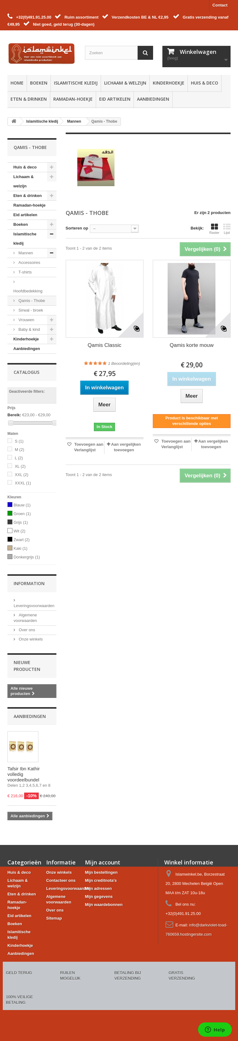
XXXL (23, 483)
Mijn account (102, 862)
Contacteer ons (61, 880)
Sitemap (54, 918)
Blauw (22, 505)
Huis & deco (204, 83)
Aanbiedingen (153, 99)
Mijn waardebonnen (103, 904)
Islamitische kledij (76, 83)
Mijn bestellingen (101, 872)
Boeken (38, 83)
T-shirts (24, 272)
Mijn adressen (98, 888)
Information (29, 583)
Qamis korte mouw (192, 345)
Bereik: (14, 415)
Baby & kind (28, 329)
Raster (214, 228)
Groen (22, 513)
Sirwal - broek (30, 310)
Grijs (21, 522)
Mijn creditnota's (101, 880)
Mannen (25, 253)
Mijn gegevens (99, 896)
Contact (220, 5)
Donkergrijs (27, 557)
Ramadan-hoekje (73, 99)
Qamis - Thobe (31, 300)
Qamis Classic (104, 345)
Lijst (227, 228)
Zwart (22, 539)
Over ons (26, 630)
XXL (22, 474)
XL (20, 466)
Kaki (21, 548)
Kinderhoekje (168, 83)
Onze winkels (30, 639)
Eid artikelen (114, 99)
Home (17, 83)
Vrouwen (25, 319)
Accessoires (28, 262)
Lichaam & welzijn (125, 83)
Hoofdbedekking (27, 291)
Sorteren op (77, 228)
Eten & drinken (29, 99)
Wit (19, 531)
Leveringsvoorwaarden (68, 888)
